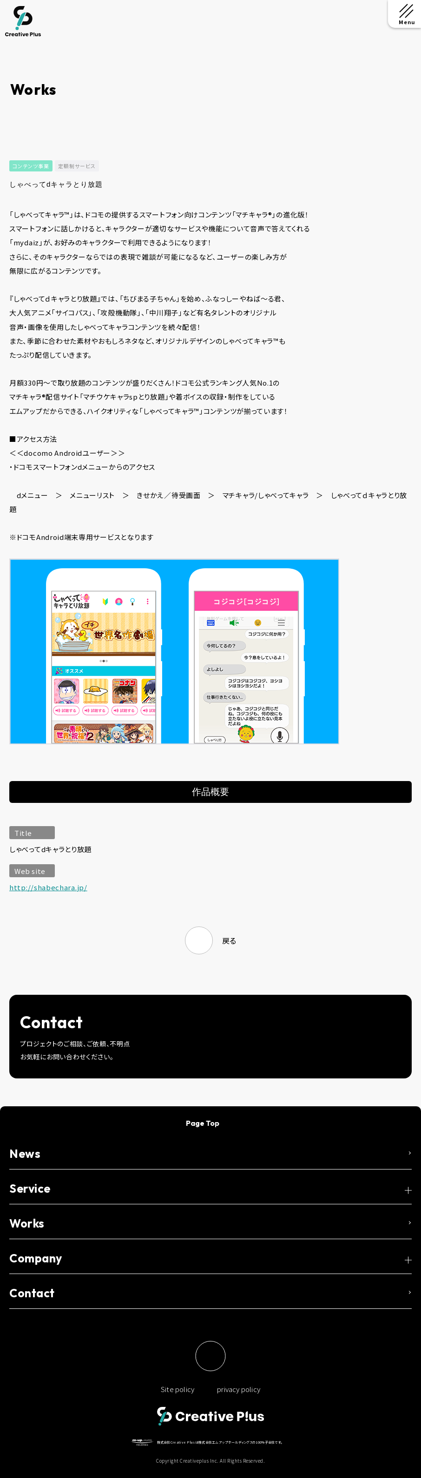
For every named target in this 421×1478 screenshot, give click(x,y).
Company (35, 1258)
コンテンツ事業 (31, 166)
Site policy (177, 1389)
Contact (32, 1293)
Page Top (202, 1123)
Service (30, 1188)
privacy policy (238, 1389)
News (24, 1153)
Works (27, 1223)
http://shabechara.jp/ (48, 887)
